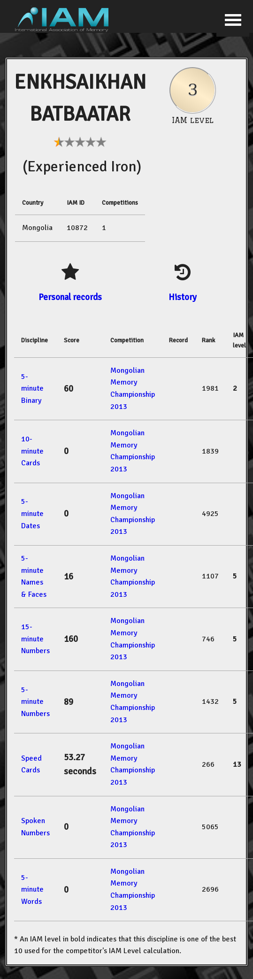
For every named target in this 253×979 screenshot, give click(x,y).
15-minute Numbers (35, 638)
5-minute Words (32, 889)
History (183, 297)
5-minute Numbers (35, 701)
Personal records (70, 297)
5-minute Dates (32, 513)
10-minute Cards (32, 451)
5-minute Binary (32, 388)
